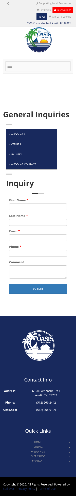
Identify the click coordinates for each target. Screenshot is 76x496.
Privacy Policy (26, 489)
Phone (15, 247)
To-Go (42, 16)
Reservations (62, 10)
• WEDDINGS (17, 134)
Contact (38, 461)
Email (14, 231)
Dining (38, 446)
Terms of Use (47, 489)
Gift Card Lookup (60, 16)
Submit (38, 288)
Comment (16, 262)
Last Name (18, 216)
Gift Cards (44, 10)
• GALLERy (15, 154)
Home (38, 442)
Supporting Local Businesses (53, 3)
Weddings (38, 451)
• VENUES (15, 144)
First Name (18, 200)
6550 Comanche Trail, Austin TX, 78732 (49, 23)
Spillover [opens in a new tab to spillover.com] (8, 489)
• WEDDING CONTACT (22, 164)
